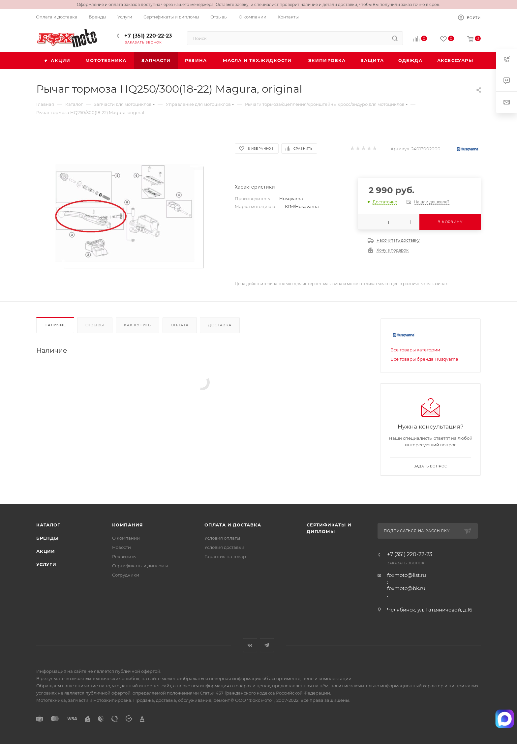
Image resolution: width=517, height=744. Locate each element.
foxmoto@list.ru (406, 575)
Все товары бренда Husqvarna (424, 359)
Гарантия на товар (225, 556)
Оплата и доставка (232, 524)
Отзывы (94, 325)
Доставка (219, 325)
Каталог (48, 524)
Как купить (137, 325)
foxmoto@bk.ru (406, 588)
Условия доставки (224, 547)
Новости (121, 547)
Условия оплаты (222, 538)
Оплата (180, 325)
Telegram (267, 645)
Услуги (46, 564)
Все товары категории (415, 349)
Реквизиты (124, 556)
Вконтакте (250, 645)
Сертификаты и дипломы (140, 565)
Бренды (47, 538)
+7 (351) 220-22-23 (147, 36)
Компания (127, 524)
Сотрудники (125, 575)
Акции (45, 551)
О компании (126, 538)
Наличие (55, 325)
